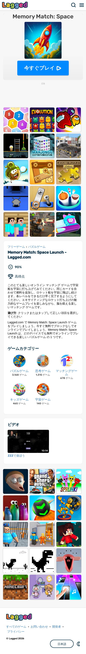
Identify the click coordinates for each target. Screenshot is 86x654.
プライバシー (15, 631)
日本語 (62, 644)
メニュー (82, 5)
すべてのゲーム (16, 626)
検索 (74, 5)
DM (79, 644)
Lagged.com (19, 617)
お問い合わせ (39, 626)
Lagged (15, 5)
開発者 (56, 626)
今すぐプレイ (39, 68)
